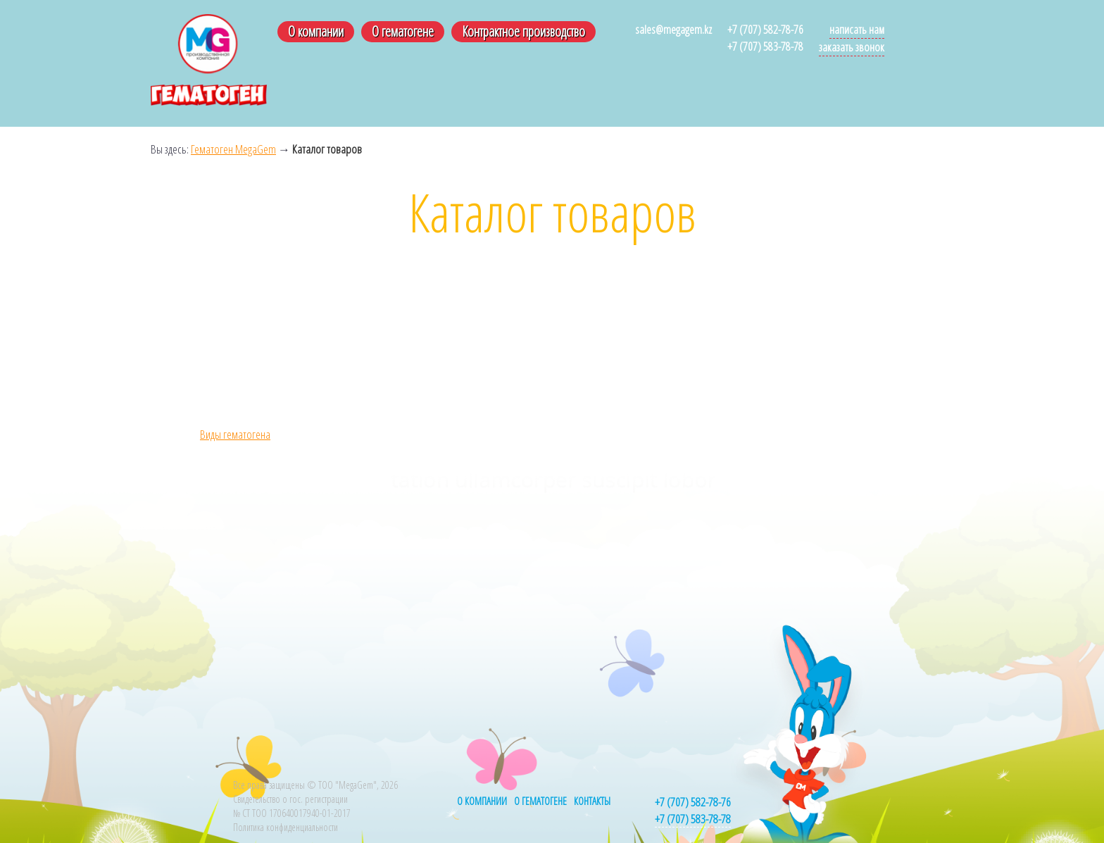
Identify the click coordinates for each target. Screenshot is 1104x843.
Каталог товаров (327, 149)
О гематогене (403, 31)
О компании (316, 31)
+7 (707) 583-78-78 (765, 46)
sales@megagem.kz (673, 29)
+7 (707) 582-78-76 (765, 29)
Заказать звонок (851, 47)
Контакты (592, 801)
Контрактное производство (523, 31)
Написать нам (856, 29)
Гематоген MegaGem (233, 149)
